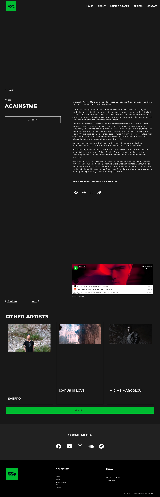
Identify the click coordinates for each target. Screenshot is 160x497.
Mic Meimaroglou (125, 390)
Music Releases (119, 6)
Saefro (14, 398)
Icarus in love (71, 390)
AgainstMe (75, 296)
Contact (152, 6)
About (102, 6)
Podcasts (81, 296)
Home (89, 6)
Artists (138, 6)
